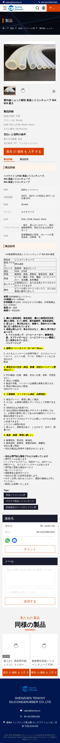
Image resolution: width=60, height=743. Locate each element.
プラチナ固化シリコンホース (20, 501)
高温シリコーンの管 (26, 28)
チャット (30, 549)
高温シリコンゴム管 (15, 495)
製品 (12, 28)
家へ (4, 28)
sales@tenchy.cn (12, 2)
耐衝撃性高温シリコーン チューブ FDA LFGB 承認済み (43, 663)
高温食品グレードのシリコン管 (21, 507)
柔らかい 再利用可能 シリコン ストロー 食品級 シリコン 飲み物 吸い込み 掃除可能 (15, 663)
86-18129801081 (48, 2)
